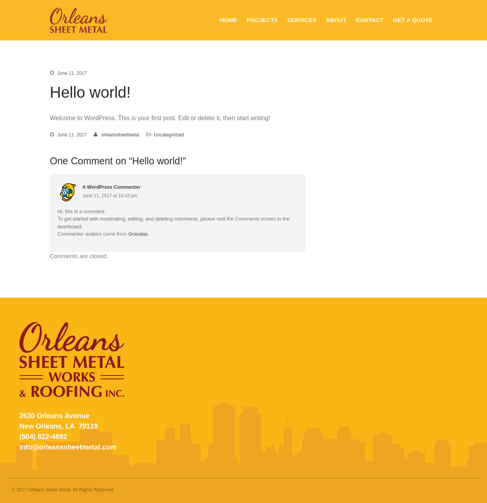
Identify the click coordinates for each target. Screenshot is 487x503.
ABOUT (336, 20)
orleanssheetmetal (120, 135)
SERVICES (302, 20)
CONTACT (370, 20)
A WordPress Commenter (112, 187)
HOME (228, 20)
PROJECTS (262, 20)
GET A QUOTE (412, 20)
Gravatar (138, 234)
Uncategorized (169, 135)
